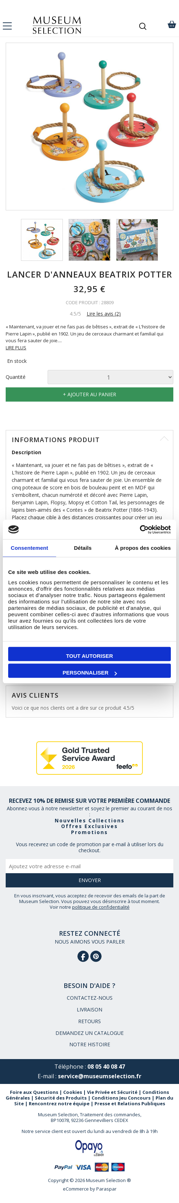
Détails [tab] (83, 548)
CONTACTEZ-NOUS (90, 997)
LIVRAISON (89, 1009)
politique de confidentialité (101, 907)
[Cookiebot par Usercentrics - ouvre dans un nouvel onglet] (140, 529)
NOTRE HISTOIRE (89, 1044)
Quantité (16, 377)
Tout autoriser (89, 656)
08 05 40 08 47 (106, 1066)
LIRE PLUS (16, 347)
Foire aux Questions (34, 1092)
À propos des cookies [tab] (143, 548)
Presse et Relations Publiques (129, 1103)
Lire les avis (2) (104, 313)
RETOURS (89, 1021)
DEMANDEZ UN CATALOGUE (89, 1033)
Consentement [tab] (29, 548)
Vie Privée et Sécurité (112, 1092)
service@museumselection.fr (99, 1076)
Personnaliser (90, 673)
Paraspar (106, 1189)
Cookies (72, 1092)
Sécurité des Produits (61, 1098)
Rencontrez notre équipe (59, 1103)
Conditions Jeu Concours (121, 1098)
